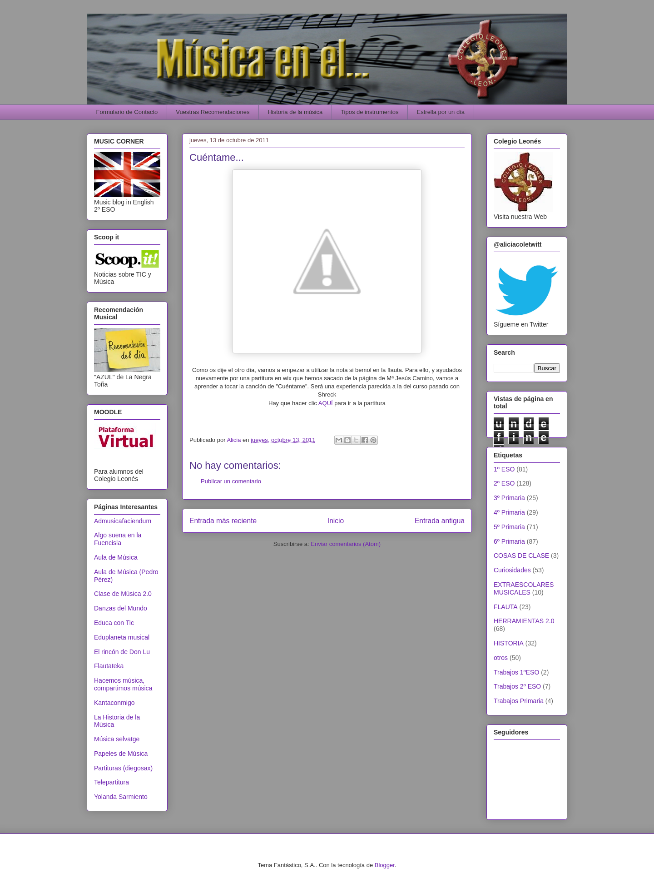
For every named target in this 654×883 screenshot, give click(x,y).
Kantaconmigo (114, 702)
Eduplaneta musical (121, 637)
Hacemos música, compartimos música (123, 684)
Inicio (335, 521)
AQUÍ (326, 403)
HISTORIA (509, 643)
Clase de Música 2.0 (123, 593)
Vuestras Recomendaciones (212, 112)
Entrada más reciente (223, 521)
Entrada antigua (440, 521)
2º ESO (504, 483)
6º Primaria (509, 541)
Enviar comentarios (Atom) (346, 544)
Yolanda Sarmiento (121, 796)
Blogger (385, 865)
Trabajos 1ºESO (516, 672)
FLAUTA (506, 606)
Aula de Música (116, 557)
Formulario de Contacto (127, 112)
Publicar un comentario (231, 481)
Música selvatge (116, 739)
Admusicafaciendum (122, 521)
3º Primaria (509, 497)
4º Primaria (509, 512)
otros (501, 657)
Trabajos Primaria (519, 700)
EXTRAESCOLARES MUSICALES (524, 588)
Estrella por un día (441, 112)
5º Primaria (509, 527)
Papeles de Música (121, 753)
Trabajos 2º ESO (517, 686)
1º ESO (504, 469)
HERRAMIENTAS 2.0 (524, 621)
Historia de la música (295, 112)
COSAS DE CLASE (521, 555)
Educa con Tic (114, 622)
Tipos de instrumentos (369, 112)
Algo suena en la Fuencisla (117, 538)
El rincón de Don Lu (122, 651)
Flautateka (109, 666)
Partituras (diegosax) (123, 768)
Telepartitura (111, 782)
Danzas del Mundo (120, 608)
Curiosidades (512, 570)
